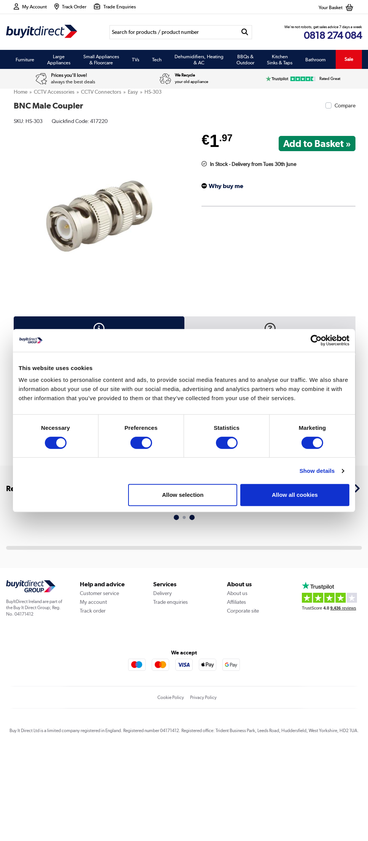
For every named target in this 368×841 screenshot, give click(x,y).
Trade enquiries (170, 602)
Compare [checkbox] (345, 105)
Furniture (25, 59)
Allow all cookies (295, 495)
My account (93, 602)
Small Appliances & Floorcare (101, 59)
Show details (317, 471)
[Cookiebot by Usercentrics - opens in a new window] (316, 340)
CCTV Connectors (101, 92)
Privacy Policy (203, 697)
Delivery (162, 593)
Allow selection (182, 495)
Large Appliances (58, 59)
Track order (93, 611)
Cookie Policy (170, 697)
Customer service (99, 593)
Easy (133, 92)
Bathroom (315, 59)
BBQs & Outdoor (245, 59)
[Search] (173, 32)
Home (20, 92)
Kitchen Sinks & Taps (279, 59)
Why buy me (226, 186)
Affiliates (236, 602)
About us (237, 593)
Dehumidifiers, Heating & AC (199, 59)
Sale (348, 59)
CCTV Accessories (54, 92)
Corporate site (243, 611)
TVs (135, 59)
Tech (157, 59)
